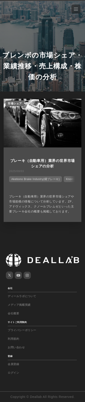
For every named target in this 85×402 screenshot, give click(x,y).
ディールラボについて (22, 296)
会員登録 (13, 364)
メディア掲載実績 (19, 304)
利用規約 (13, 338)
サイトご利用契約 (17, 322)
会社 (10, 288)
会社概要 (13, 313)
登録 (10, 356)
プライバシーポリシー (22, 330)
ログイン (13, 372)
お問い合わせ (16, 347)
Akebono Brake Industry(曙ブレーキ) (35, 179)
